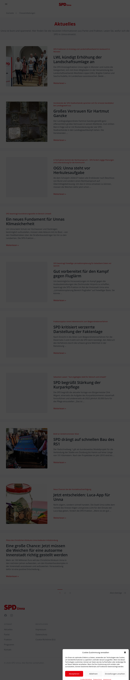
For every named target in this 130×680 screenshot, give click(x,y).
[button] (125, 659)
